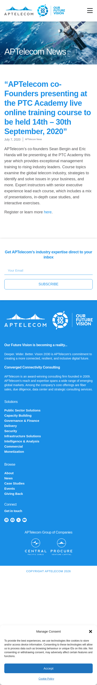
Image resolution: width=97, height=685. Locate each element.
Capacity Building (18, 415)
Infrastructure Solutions (22, 436)
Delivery (10, 426)
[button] (90, 631)
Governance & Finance (21, 420)
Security (10, 431)
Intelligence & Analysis (21, 441)
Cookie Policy (46, 678)
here (48, 212)
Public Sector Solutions (22, 410)
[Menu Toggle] (90, 11)
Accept (49, 668)
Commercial (13, 446)
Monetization (14, 451)
